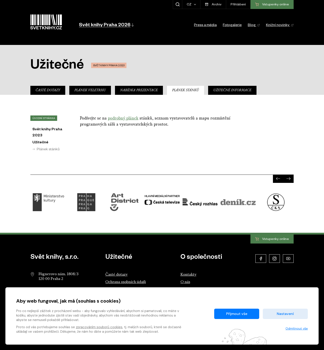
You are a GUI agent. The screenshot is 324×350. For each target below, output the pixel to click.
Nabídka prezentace (139, 90)
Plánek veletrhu (90, 90)
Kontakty (188, 275)
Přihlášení (238, 5)
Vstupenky (272, 239)
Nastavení (285, 313)
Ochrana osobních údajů (125, 282)
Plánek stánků (185, 90)
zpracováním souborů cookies (99, 327)
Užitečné (40, 143)
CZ (189, 5)
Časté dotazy (48, 90)
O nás (185, 282)
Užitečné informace (232, 90)
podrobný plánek (123, 118)
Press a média (205, 26)
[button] (106, 24)
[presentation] (278, 179)
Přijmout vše (236, 313)
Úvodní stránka (43, 118)
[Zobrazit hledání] (177, 4)
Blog (254, 26)
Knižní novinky (280, 26)
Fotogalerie (232, 26)
